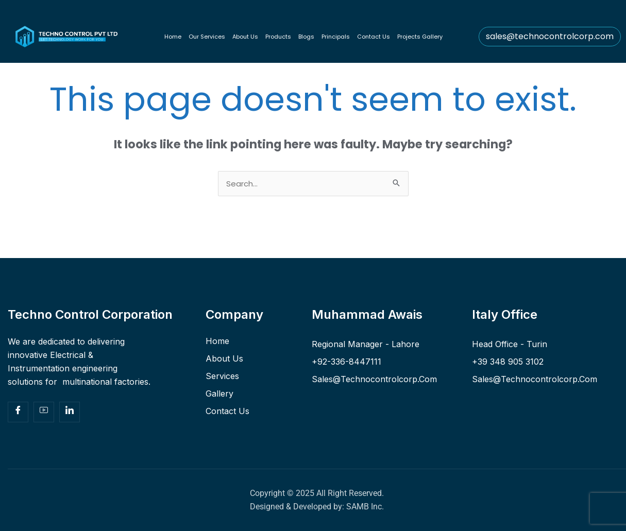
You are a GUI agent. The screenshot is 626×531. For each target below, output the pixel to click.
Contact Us (373, 36)
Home (172, 36)
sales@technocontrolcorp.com (550, 36)
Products (278, 36)
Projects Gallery (420, 36)
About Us (245, 36)
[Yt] (43, 412)
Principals (336, 36)
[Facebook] (18, 412)
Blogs (306, 36)
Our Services (207, 36)
